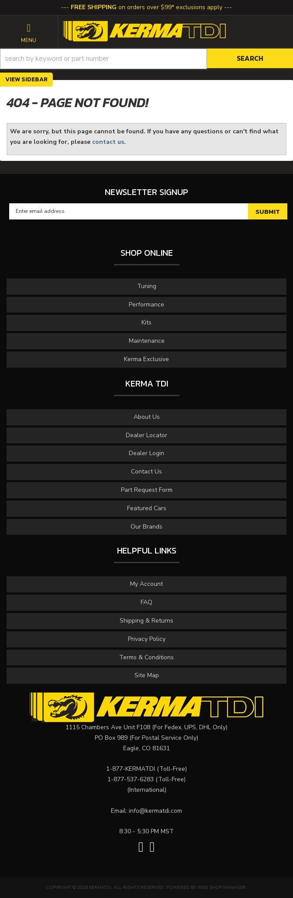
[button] (146, 59)
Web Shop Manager (221, 887)
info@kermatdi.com (155, 811)
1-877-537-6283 (130, 779)
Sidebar (34, 79)
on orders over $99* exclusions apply (146, 7)
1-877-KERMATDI (130, 769)
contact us (108, 142)
